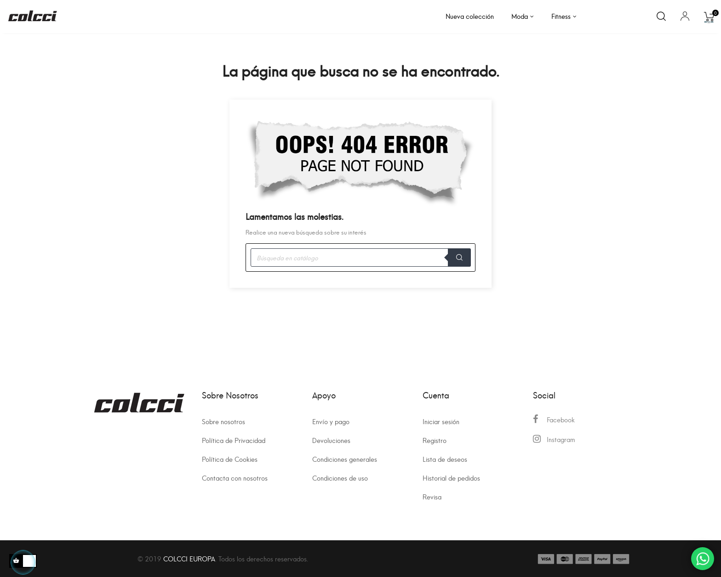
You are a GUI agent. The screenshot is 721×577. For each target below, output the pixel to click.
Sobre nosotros (223, 421)
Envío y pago (330, 421)
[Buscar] (360, 257)
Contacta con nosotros (235, 477)
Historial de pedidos (451, 477)
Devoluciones (331, 440)
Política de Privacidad (233, 440)
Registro (434, 440)
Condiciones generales (344, 459)
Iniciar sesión (441, 421)
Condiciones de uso (340, 477)
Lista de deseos (445, 459)
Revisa (432, 496)
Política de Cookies (230, 459)
